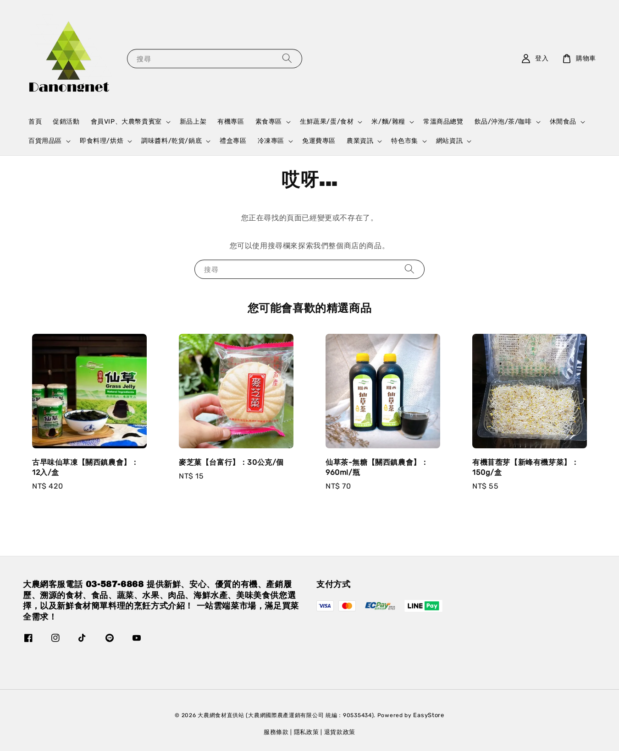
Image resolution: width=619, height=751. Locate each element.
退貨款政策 (340, 732)
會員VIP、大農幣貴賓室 (126, 121)
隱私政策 (306, 732)
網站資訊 (449, 141)
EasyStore (428, 715)
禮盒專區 (233, 141)
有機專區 (230, 121)
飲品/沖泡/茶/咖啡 (503, 121)
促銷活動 (66, 121)
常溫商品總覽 (443, 121)
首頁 (35, 121)
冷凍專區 (271, 141)
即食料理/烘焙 (101, 141)
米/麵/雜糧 (388, 121)
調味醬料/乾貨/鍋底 (171, 141)
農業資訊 (360, 141)
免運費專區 (319, 141)
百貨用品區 (45, 141)
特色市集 (404, 141)
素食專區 (268, 121)
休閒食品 (563, 121)
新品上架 (193, 121)
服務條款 (276, 732)
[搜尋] (287, 58)
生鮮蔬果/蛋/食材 (327, 121)
